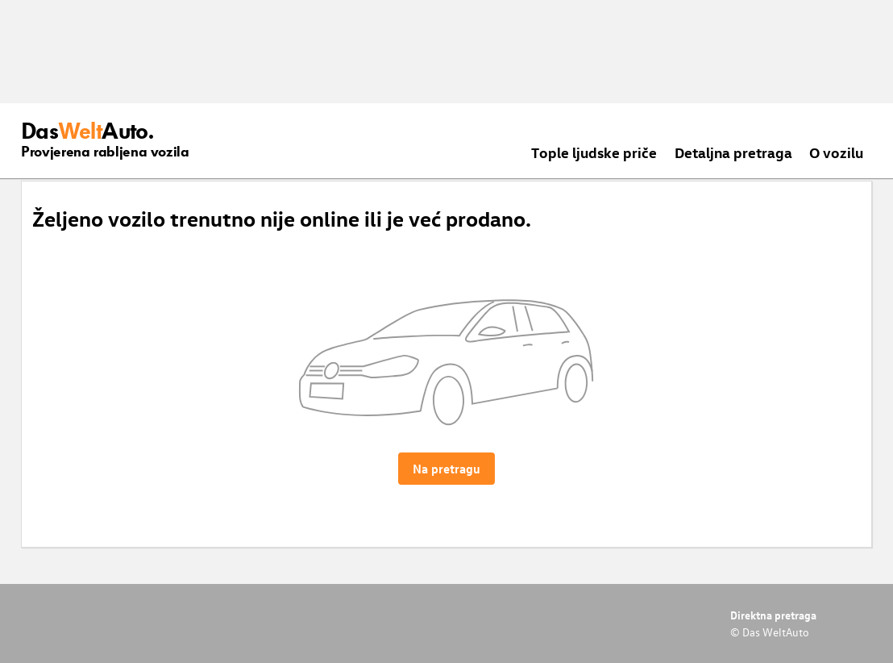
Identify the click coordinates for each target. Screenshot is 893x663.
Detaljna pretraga (733, 152)
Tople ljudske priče (594, 152)
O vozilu (836, 152)
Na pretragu (446, 469)
